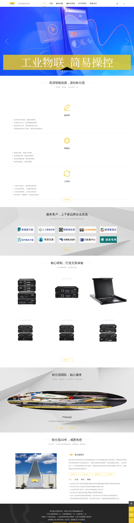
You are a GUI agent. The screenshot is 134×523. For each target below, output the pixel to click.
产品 (51, 3)
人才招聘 (109, 428)
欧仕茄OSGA (11, 3)
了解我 (59, 378)
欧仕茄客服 (118, 3)
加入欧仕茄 (83, 496)
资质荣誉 (97, 428)
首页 (44, 3)
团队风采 (74, 378)
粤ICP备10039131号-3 (69, 509)
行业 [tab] (76, 434)
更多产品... (67, 294)
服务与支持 (70, 3)
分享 (131, 520)
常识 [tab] (82, 434)
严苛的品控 (67, 368)
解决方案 (59, 3)
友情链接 (103, 496)
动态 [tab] (70, 434)
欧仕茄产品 (47, 496)
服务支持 (65, 496)
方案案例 (56, 496)
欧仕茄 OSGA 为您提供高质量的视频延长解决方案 (86, 441)
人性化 (107, 127)
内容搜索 (124, 3)
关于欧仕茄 (36, 496)
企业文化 (86, 428)
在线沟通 (131, 509)
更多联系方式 (74, 456)
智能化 (67, 127)
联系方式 (93, 3)
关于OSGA (82, 3)
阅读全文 (74, 428)
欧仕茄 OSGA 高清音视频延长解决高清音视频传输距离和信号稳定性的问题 (95, 438)
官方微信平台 (131, 514)
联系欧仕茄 (93, 496)
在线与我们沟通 (60, 456)
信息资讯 (74, 496)
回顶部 (131, 503)
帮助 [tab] (89, 434)
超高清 (27, 127)
